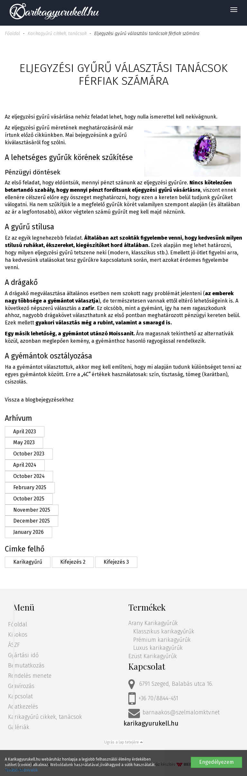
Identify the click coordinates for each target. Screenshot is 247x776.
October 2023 (28, 454)
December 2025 (31, 521)
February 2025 (29, 487)
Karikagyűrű (27, 562)
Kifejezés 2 (73, 562)
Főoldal (12, 33)
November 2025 (31, 510)
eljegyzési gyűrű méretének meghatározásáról (67, 128)
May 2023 (24, 442)
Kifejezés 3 (116, 562)
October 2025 (28, 499)
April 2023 (24, 431)
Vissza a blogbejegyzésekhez (39, 400)
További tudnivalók (21, 770)
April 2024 (24, 465)
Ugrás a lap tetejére (123, 742)
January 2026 (28, 532)
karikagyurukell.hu (151, 723)
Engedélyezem (216, 762)
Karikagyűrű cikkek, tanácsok (57, 33)
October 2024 (29, 476)
